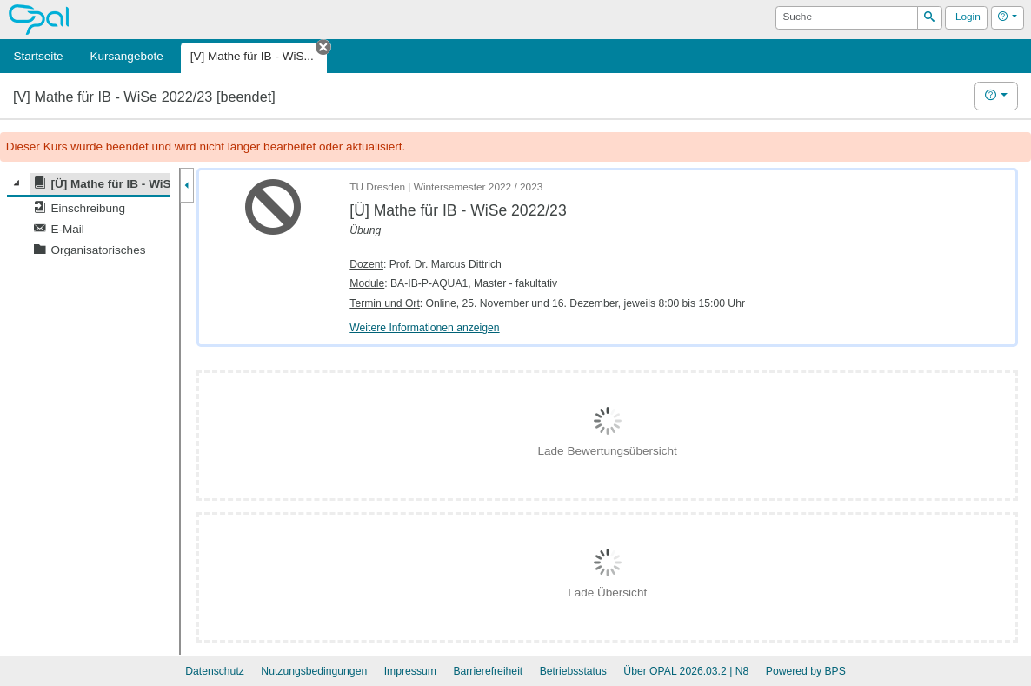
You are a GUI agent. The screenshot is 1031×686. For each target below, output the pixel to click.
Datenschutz (214, 671)
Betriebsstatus (573, 671)
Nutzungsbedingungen (314, 671)
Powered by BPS (806, 671)
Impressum (410, 671)
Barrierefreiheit (487, 671)
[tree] (88, 217)
